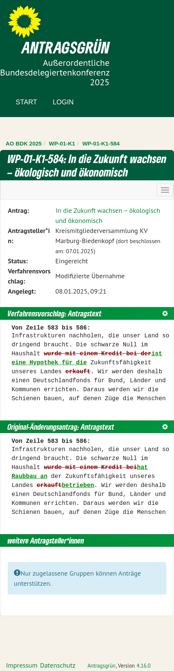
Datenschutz (57, 665)
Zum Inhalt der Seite (33, 18)
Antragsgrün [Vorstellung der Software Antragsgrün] (101, 665)
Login (63, 102)
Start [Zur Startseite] (26, 102)
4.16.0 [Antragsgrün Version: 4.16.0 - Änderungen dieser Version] (144, 665)
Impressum (21, 665)
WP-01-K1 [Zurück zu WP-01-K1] (62, 143)
